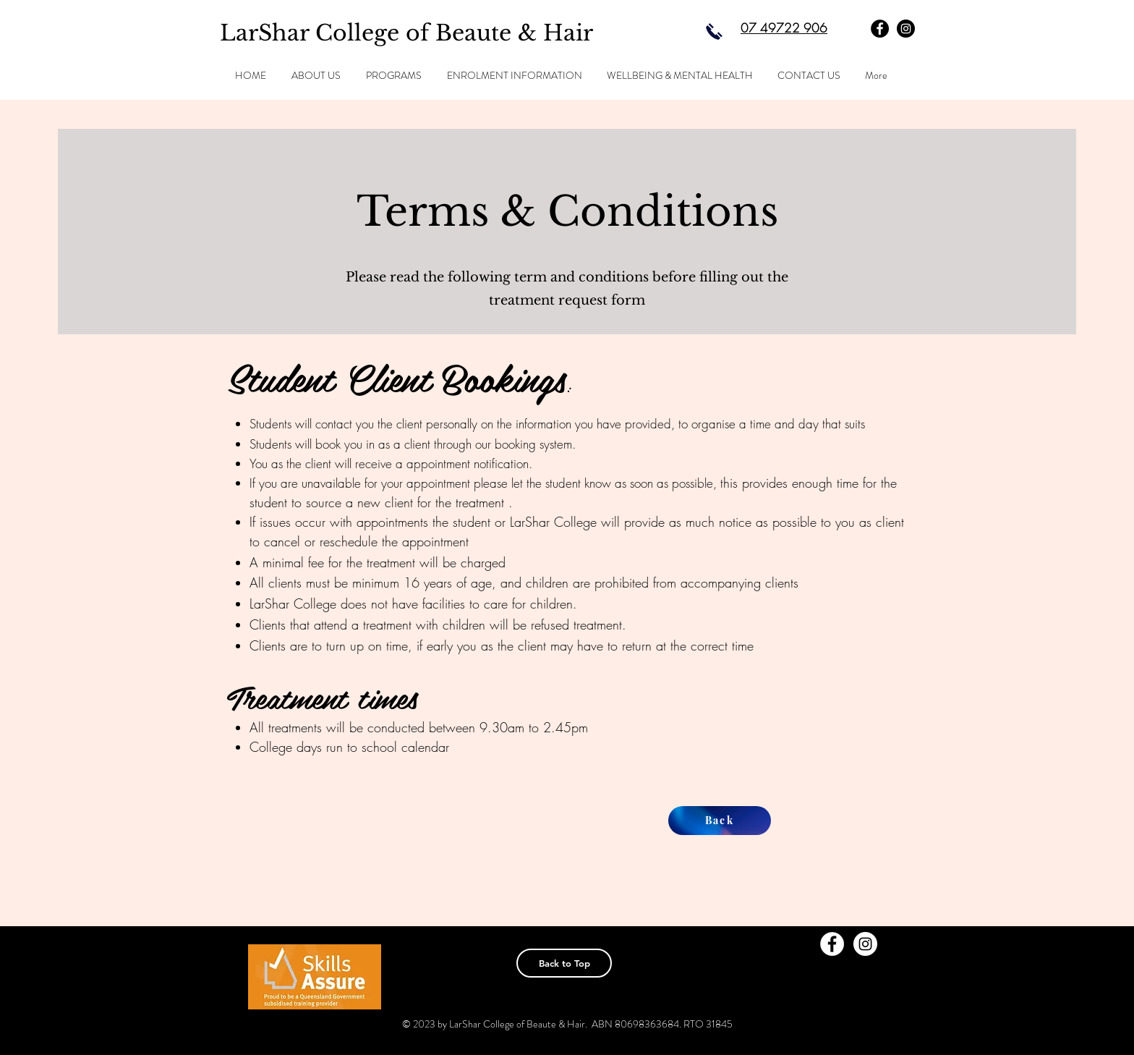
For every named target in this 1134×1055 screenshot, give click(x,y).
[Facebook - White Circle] (832, 944)
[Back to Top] (564, 963)
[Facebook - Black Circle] (880, 29)
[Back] (719, 820)
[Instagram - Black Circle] (906, 29)
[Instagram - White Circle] (865, 944)
